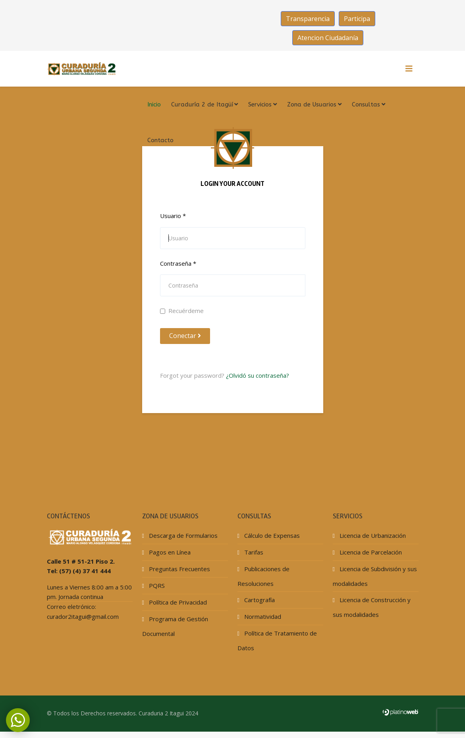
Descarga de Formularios (182, 535)
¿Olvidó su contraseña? (257, 375)
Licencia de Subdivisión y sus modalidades (375, 576)
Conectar (185, 335)
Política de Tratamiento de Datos (277, 640)
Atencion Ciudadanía (327, 37)
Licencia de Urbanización (372, 535)
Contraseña (178, 263)
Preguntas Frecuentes (178, 569)
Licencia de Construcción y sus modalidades (372, 607)
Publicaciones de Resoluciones (263, 576)
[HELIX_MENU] (409, 69)
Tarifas (253, 552)
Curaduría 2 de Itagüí (202, 104)
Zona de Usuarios (311, 104)
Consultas (366, 104)
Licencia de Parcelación (370, 552)
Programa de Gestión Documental (175, 626)
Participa (357, 18)
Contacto (160, 140)
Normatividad (262, 616)
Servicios (260, 104)
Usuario (173, 216)
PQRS (156, 585)
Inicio (154, 104)
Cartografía (259, 600)
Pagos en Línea (169, 552)
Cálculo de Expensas (271, 535)
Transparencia (308, 18)
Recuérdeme (182, 311)
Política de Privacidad (177, 602)
